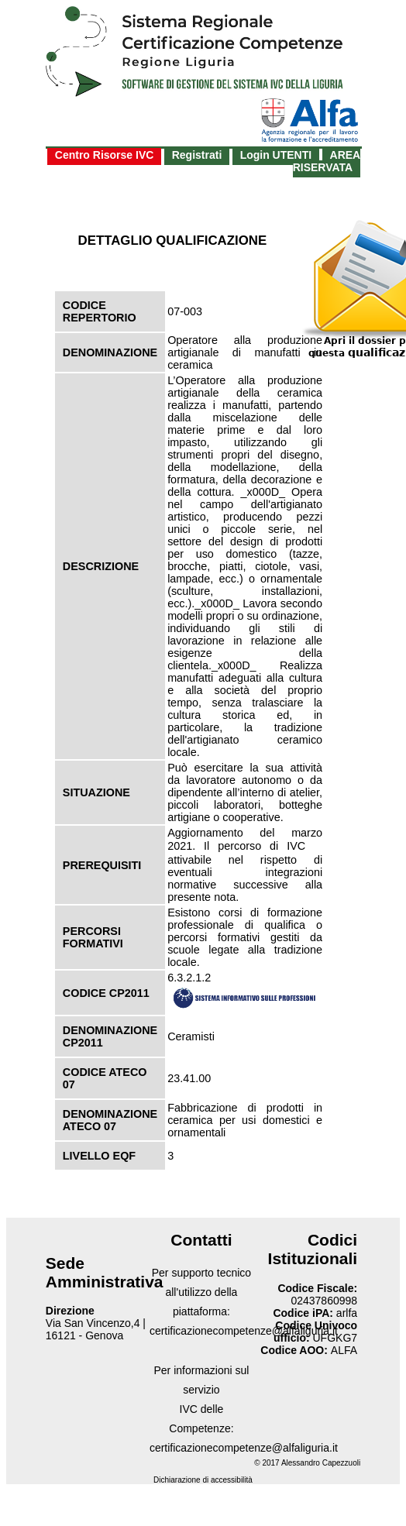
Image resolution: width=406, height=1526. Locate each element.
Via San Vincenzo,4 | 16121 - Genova (96, 1329)
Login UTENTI (276, 155)
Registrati (197, 155)
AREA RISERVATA (327, 161)
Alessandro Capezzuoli (320, 1463)
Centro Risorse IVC (104, 155)
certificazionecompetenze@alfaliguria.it (244, 1331)
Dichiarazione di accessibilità (203, 1480)
